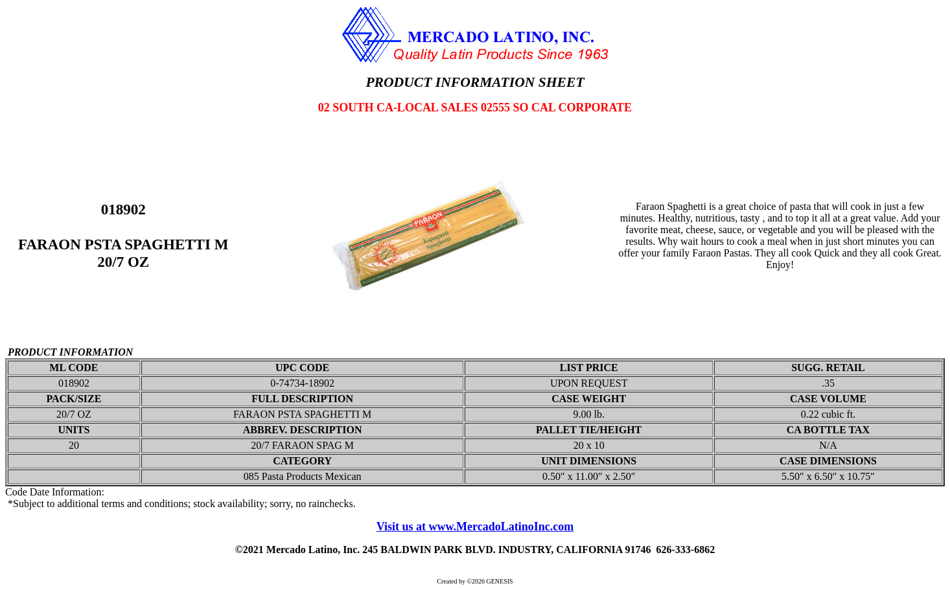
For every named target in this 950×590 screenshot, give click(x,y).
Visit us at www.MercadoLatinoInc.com (475, 526)
